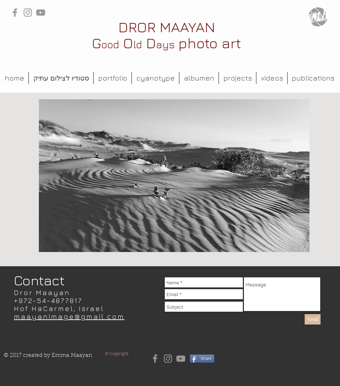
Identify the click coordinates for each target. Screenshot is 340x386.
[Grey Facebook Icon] (14, 12)
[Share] (202, 358)
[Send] (313, 319)
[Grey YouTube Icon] (40, 12)
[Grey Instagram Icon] (27, 12)
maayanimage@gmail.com (69, 316)
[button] (112, 78)
